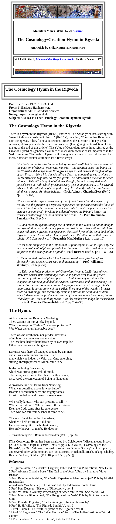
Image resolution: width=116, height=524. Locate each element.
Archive (78, 31)
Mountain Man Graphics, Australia (55, 59)
